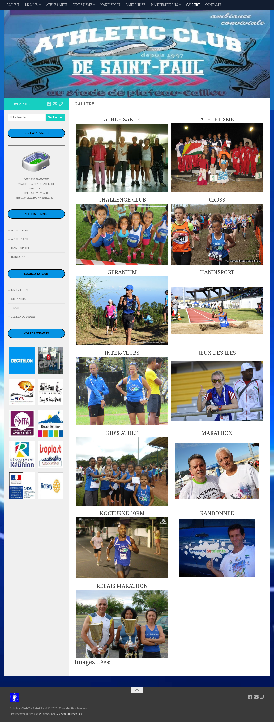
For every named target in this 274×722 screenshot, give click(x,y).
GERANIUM (19, 299)
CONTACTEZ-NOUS (36, 133)
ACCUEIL (13, 5)
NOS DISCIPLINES (36, 214)
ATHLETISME (82, 5)
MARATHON (19, 290)
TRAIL (15, 308)
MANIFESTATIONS (164, 5)
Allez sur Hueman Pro (69, 713)
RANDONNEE (135, 5)
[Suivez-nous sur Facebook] (49, 104)
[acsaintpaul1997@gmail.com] (55, 104)
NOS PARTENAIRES (36, 333)
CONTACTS (213, 5)
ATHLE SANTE (56, 5)
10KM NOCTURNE (23, 316)
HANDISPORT (110, 5)
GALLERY (193, 5)
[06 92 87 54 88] (61, 104)
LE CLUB (31, 5)
